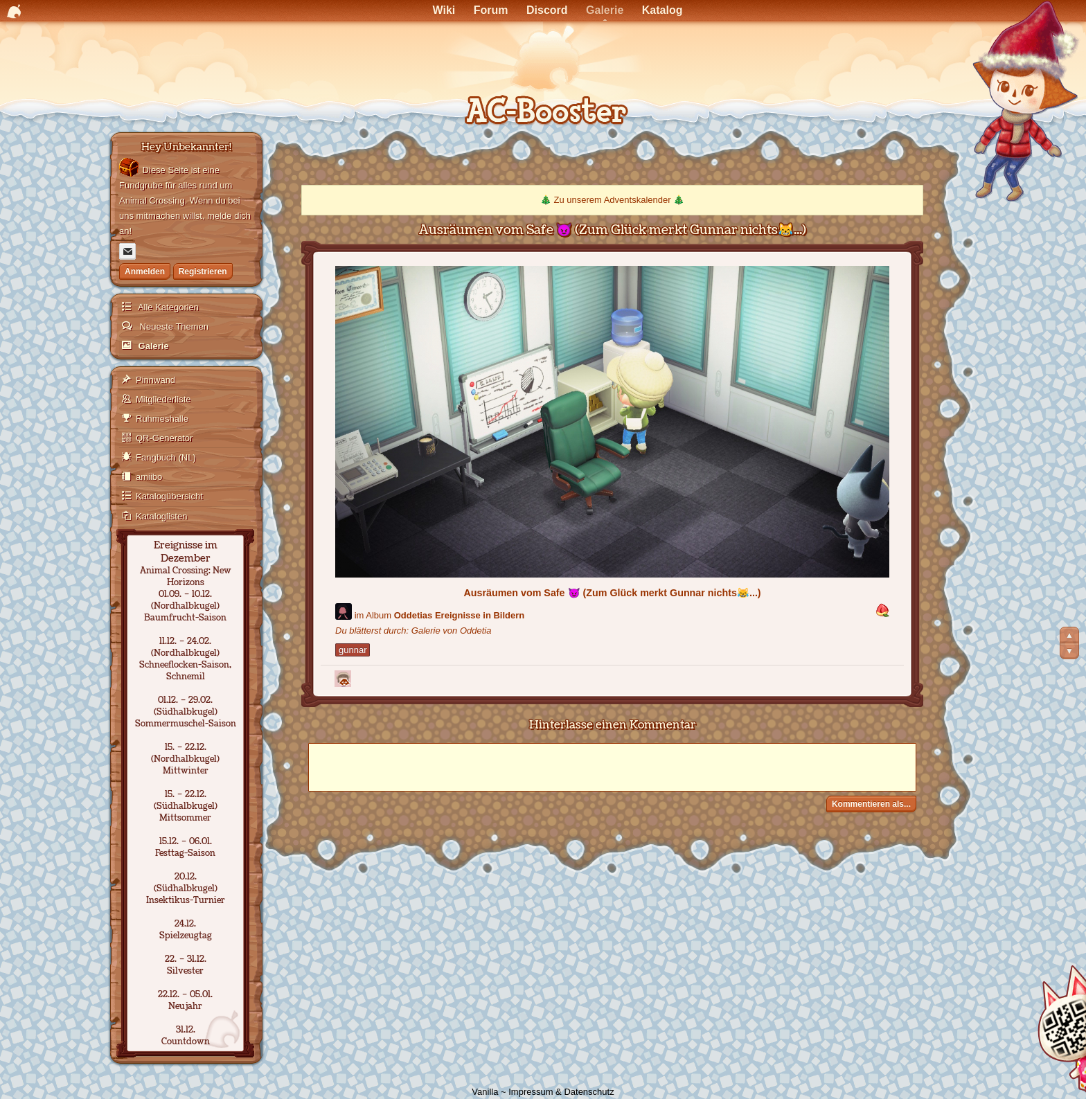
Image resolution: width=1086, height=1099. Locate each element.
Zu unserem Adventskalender (611, 200)
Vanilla (485, 1092)
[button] (882, 611)
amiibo (149, 477)
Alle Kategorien (167, 307)
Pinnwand (155, 380)
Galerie (152, 346)
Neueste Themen (172, 326)
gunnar (352, 650)
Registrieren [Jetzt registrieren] (203, 271)
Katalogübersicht (169, 496)
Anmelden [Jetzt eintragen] (145, 271)
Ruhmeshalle (162, 418)
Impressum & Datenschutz (561, 1092)
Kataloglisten (161, 516)
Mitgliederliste (163, 399)
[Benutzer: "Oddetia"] (343, 611)
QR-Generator (164, 438)
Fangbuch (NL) (166, 457)
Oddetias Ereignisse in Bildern (459, 615)
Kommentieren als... (871, 804)
